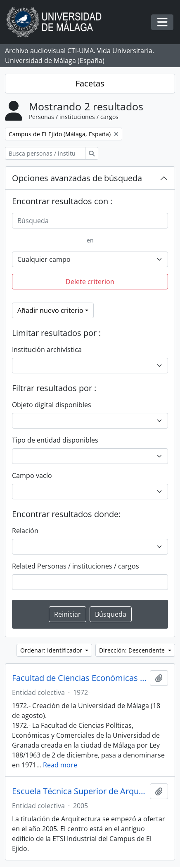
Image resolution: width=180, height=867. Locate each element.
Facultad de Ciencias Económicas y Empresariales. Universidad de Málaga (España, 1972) (79, 678)
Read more (60, 764)
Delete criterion (90, 281)
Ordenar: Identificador (52, 650)
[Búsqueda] (90, 220)
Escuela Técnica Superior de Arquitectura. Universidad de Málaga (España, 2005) (79, 791)
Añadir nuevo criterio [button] (50, 310)
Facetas (90, 83)
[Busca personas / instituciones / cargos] (45, 153)
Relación (25, 530)
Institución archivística (47, 349)
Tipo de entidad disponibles (55, 440)
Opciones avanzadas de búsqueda (77, 178)
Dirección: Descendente (132, 650)
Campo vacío (32, 475)
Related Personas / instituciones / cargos (75, 566)
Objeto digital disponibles (51, 404)
